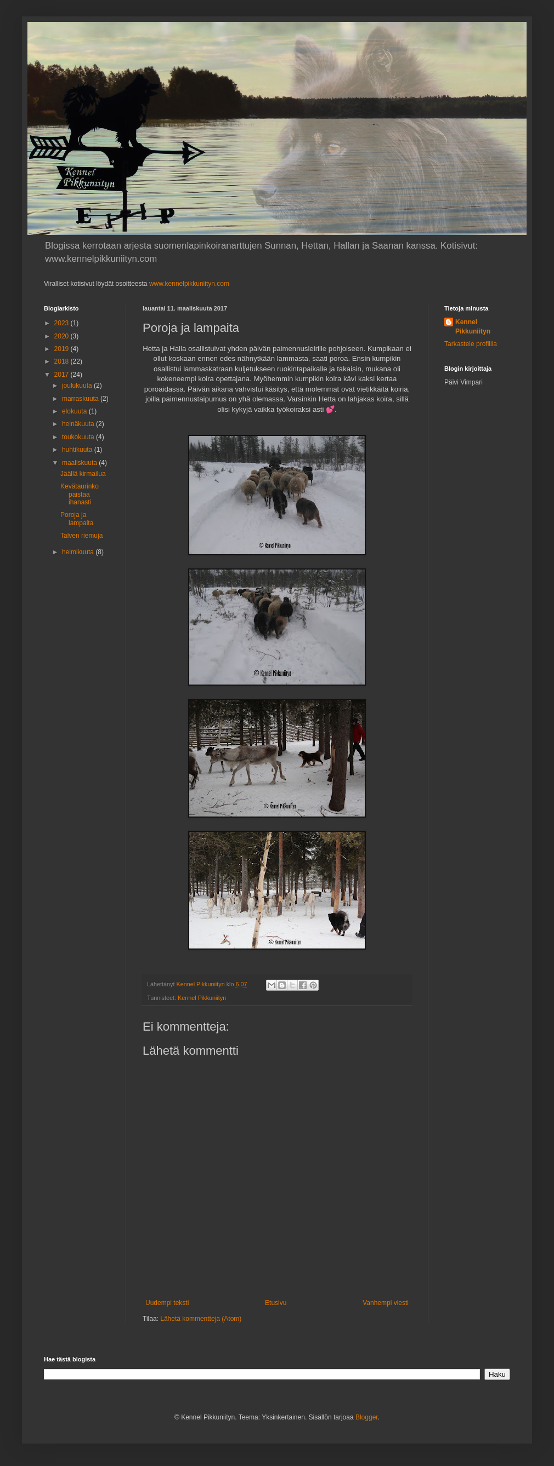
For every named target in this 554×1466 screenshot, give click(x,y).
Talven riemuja (81, 535)
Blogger (366, 1417)
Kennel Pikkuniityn (202, 997)
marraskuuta (81, 399)
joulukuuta (78, 385)
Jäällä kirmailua (83, 474)
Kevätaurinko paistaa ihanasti (79, 494)
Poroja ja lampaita (76, 518)
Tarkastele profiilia (470, 344)
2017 (62, 374)
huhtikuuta (78, 449)
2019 (62, 349)
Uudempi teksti (167, 1303)
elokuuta (75, 411)
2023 (62, 323)
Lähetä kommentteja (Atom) (200, 1319)
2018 (62, 361)
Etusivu (275, 1303)
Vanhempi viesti (386, 1303)
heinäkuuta (79, 424)
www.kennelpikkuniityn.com (189, 284)
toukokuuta (79, 437)
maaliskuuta (80, 463)
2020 (62, 336)
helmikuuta (78, 552)
